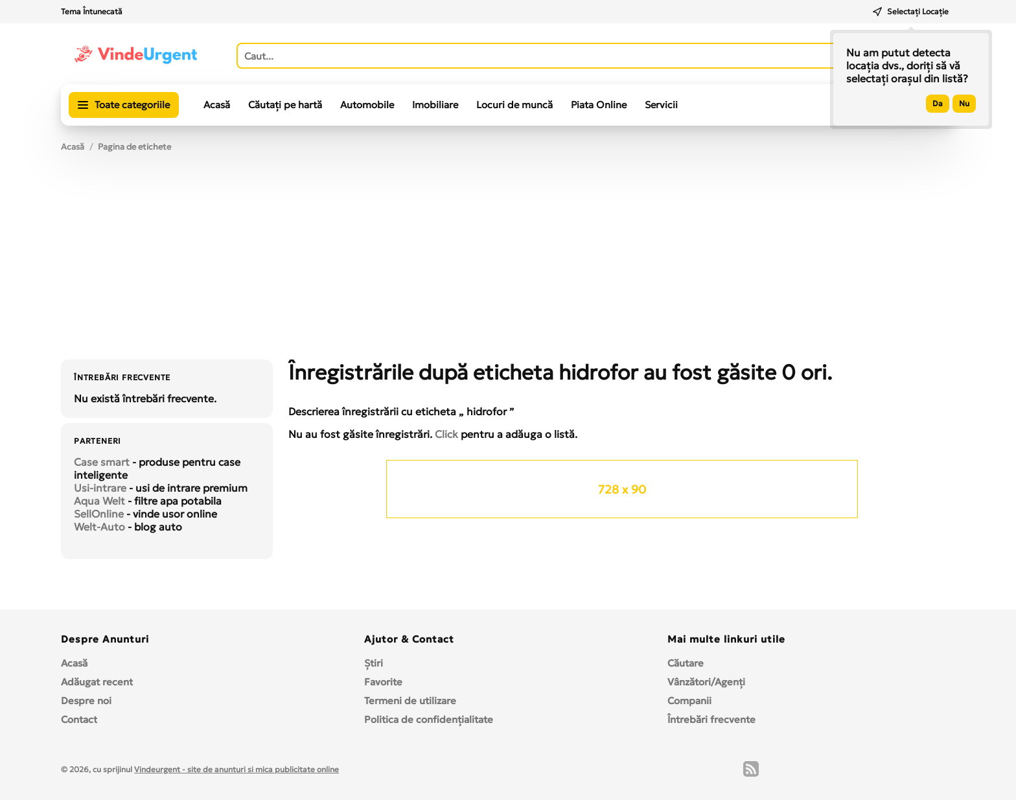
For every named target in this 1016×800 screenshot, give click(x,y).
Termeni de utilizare (410, 700)
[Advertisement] (508, 262)
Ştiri (373, 663)
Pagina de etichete (134, 146)
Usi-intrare (100, 487)
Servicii (661, 104)
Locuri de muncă (514, 104)
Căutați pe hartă (285, 104)
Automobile (367, 104)
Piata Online (599, 104)
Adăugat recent (97, 682)
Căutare (685, 663)
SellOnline (99, 513)
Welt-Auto (99, 526)
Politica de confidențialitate (428, 719)
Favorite (383, 682)
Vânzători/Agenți (706, 682)
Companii (689, 700)
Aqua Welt (99, 500)
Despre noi (86, 700)
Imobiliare (435, 104)
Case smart (102, 461)
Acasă (216, 104)
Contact (79, 719)
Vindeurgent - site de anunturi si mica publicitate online (236, 769)
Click (446, 434)
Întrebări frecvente (711, 719)
